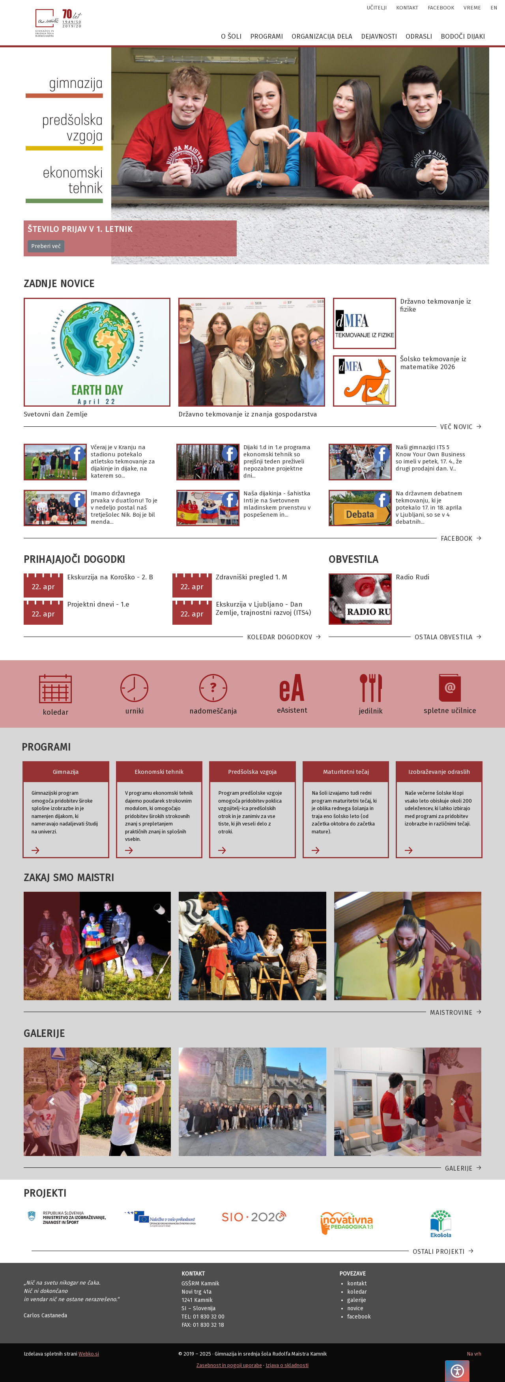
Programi (266, 36)
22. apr (43, 586)
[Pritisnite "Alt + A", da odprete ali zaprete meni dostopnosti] (457, 1371)
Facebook (457, 538)
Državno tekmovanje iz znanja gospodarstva (247, 414)
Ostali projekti (439, 1251)
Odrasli (419, 36)
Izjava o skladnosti (287, 1365)
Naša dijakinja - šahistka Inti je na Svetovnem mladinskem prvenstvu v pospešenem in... (276, 504)
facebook (441, 7)
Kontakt (357, 1283)
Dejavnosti (379, 36)
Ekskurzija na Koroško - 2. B (110, 577)
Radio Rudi (412, 577)
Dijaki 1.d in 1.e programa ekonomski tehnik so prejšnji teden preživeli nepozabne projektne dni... (276, 461)
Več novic (456, 427)
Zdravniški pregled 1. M (251, 577)
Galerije (459, 1168)
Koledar (357, 1292)
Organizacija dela (322, 36)
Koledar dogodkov (279, 637)
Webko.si (89, 1354)
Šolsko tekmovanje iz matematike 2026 (433, 363)
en (493, 7)
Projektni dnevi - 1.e (98, 604)
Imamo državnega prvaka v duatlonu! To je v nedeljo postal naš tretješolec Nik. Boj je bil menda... (124, 507)
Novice (355, 1308)
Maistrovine (451, 1012)
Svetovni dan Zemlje (56, 414)
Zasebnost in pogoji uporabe (229, 1365)
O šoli (231, 36)
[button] (52, 946)
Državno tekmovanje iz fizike (435, 305)
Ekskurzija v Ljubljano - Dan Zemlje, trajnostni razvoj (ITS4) (263, 608)
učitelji (377, 7)
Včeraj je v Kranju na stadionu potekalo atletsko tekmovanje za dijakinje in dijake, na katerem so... (123, 461)
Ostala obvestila (444, 637)
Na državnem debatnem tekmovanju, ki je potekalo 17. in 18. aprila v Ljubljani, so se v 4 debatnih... (429, 507)
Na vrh (474, 1354)
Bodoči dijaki (463, 36)
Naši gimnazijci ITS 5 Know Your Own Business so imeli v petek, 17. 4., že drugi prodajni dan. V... (430, 458)
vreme (472, 7)
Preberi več (46, 246)
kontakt (407, 7)
